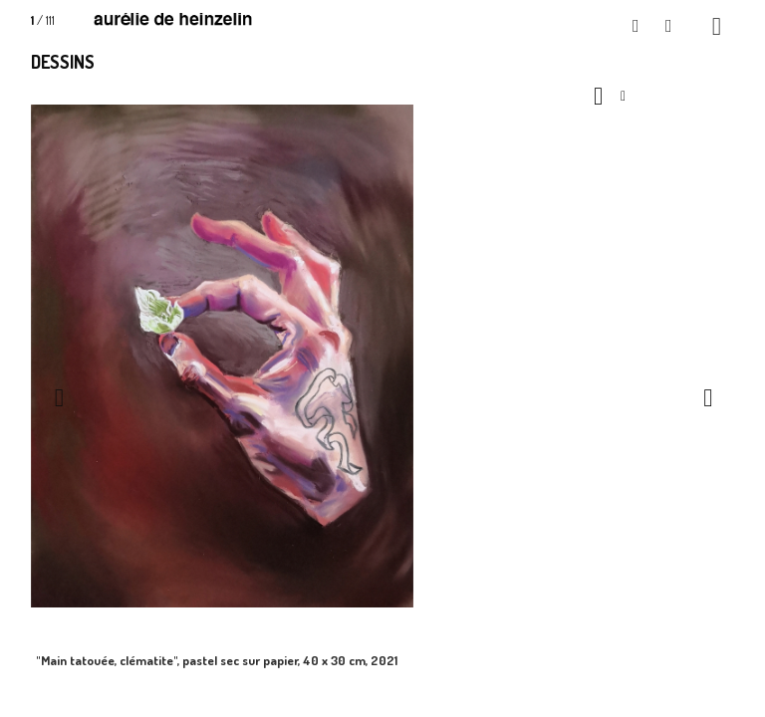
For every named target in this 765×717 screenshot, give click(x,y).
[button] (637, 27)
